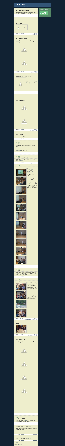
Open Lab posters (18, 136)
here (29, 421)
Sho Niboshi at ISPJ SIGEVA (21, 38)
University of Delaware (20, 281)
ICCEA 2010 (29, 13)
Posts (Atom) (20, 444)
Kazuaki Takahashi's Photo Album (23, 157)
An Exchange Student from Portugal (23, 76)
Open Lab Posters (19, 134)
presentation (35, 335)
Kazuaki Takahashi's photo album (23, 270)
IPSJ (33, 72)
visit (36, 319)
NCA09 (17, 323)
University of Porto (32, 80)
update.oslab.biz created (21, 436)
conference (33, 130)
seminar (27, 319)
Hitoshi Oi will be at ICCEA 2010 (22, 10)
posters (36, 139)
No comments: (35, 33)
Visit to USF (18, 167)
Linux (36, 130)
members (35, 34)
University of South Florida (33, 169)
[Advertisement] (20, 19)
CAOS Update (20, 4)
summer (36, 414)
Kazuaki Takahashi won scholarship (23, 426)
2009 (29, 414)
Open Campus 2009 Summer (22, 418)
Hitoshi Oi (17, 41)
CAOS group (29, 438)
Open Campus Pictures (20, 339)
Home (28, 442)
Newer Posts (16, 442)
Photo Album (21, 160)
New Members (19, 23)
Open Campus (19, 143)
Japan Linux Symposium (21, 100)
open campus (32, 139)
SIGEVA (25, 42)
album (17, 273)
